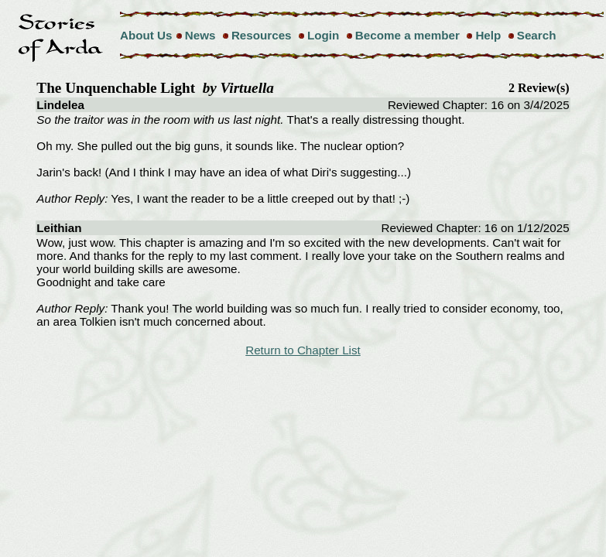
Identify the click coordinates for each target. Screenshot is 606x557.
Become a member (407, 35)
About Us (146, 35)
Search (536, 35)
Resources (261, 35)
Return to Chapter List (303, 350)
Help (488, 35)
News (200, 35)
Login (323, 35)
